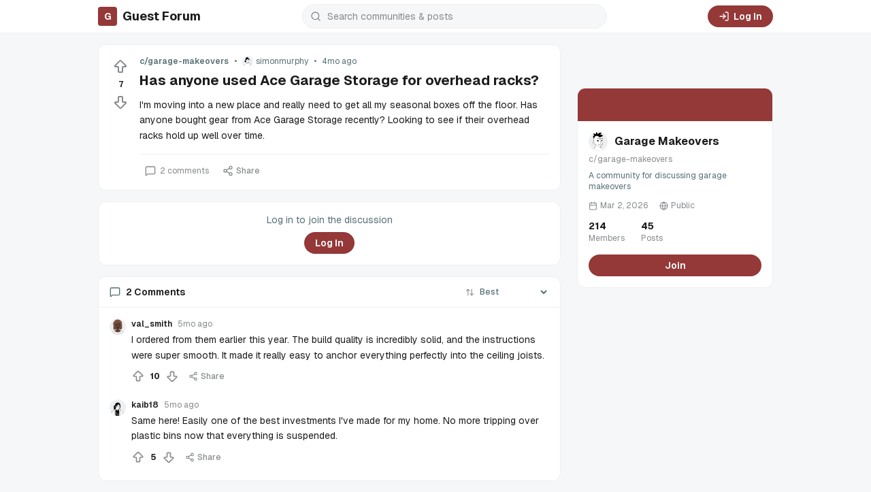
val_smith (151, 323)
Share (241, 170)
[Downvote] (120, 102)
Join (675, 265)
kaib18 (145, 404)
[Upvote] (120, 67)
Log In (740, 16)
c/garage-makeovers (184, 61)
